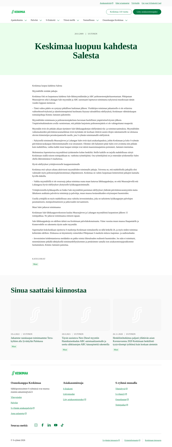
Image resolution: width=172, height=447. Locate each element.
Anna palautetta (19, 413)
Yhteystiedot (16, 397)
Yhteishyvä (121, 389)
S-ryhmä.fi (121, 394)
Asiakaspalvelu (107, 3)
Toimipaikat (121, 405)
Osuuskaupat (122, 399)
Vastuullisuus (88, 20)
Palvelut (34, 20)
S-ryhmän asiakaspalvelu (23, 408)
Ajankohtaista (17, 20)
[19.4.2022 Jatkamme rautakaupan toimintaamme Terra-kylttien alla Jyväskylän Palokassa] (35, 323)
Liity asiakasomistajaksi (147, 12)
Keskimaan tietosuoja (153, 440)
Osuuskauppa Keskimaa (113, 20)
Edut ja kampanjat (122, 3)
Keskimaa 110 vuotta (119, 12)
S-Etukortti (50, 20)
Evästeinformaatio (132, 440)
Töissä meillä (69, 20)
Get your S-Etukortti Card (151, 3)
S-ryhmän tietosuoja (111, 440)
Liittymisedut (69, 394)
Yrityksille (135, 3)
